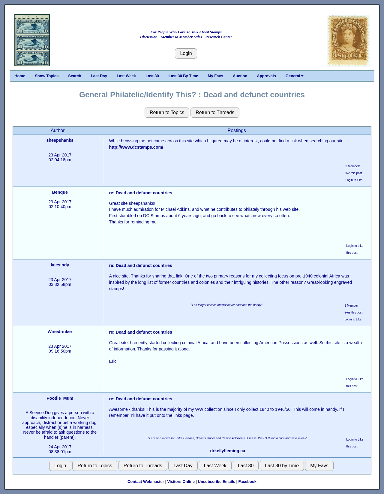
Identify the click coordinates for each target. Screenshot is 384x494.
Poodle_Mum (59, 398)
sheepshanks (60, 140)
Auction (240, 76)
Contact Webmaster (146, 481)
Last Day (99, 76)
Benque (60, 192)
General (294, 76)
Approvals (266, 76)
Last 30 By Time (183, 76)
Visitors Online (181, 481)
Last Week (126, 76)
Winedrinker (59, 331)
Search (74, 76)
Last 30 (152, 76)
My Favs (215, 76)
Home (19, 76)
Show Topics (46, 76)
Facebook (247, 481)
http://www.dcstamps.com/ (136, 147)
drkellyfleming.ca (227, 450)
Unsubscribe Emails (216, 481)
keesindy (60, 264)
